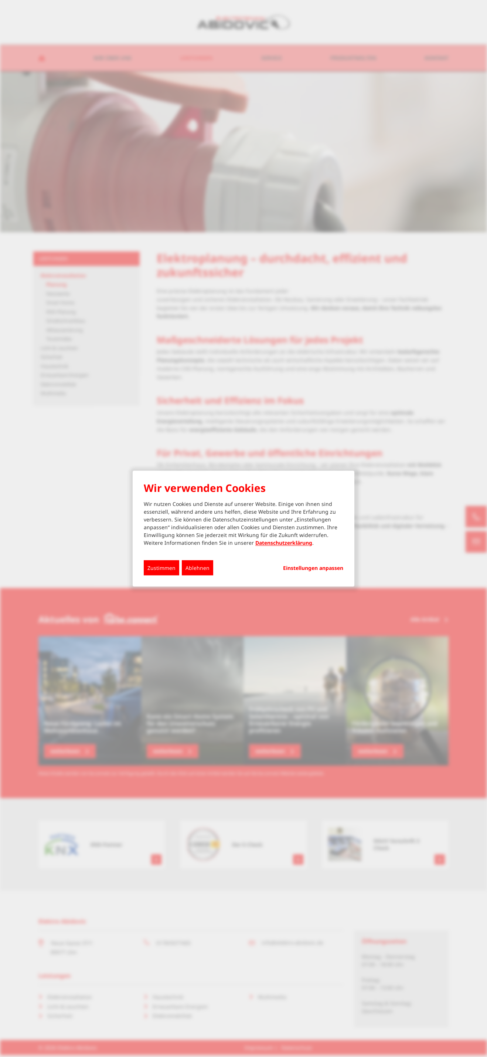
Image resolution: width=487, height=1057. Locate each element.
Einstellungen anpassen (313, 567)
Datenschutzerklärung (283, 542)
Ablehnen (197, 567)
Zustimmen (161, 567)
